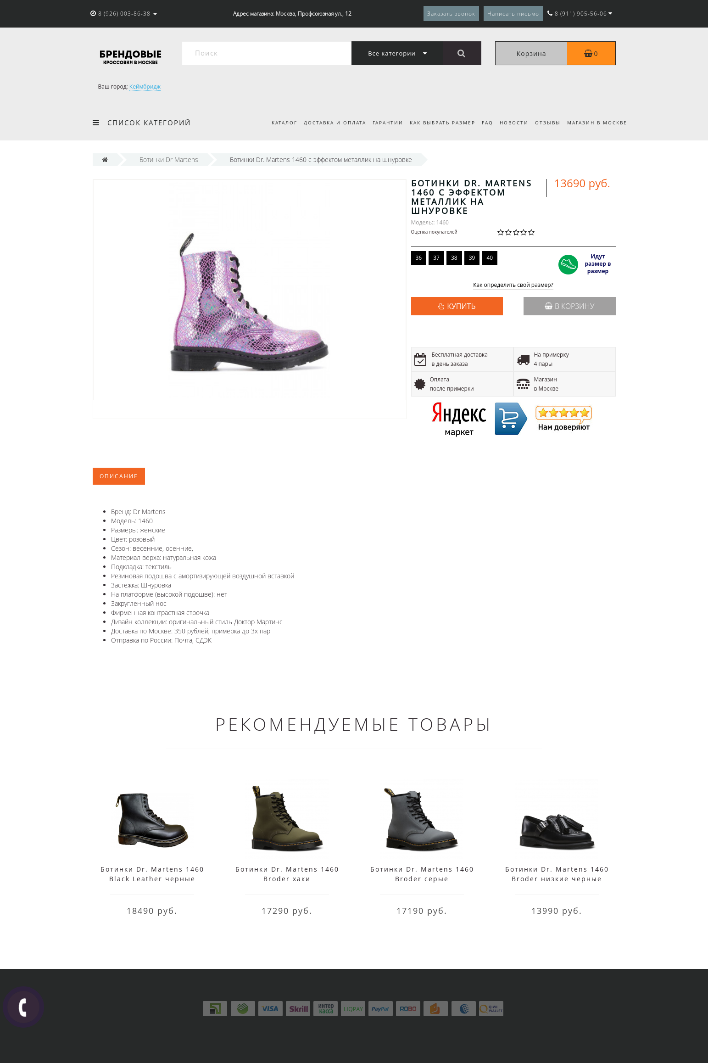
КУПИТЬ (461, 306)
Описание (119, 476)
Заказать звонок (451, 13)
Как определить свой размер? (513, 285)
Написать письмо (513, 13)
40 (489, 258)
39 (472, 258)
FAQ (483, 122)
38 (454, 258)
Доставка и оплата (326, 122)
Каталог (274, 122)
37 (436, 258)
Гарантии (380, 122)
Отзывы (546, 122)
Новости (511, 122)
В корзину (569, 306)
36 (419, 258)
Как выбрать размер (437, 122)
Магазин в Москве (597, 122)
